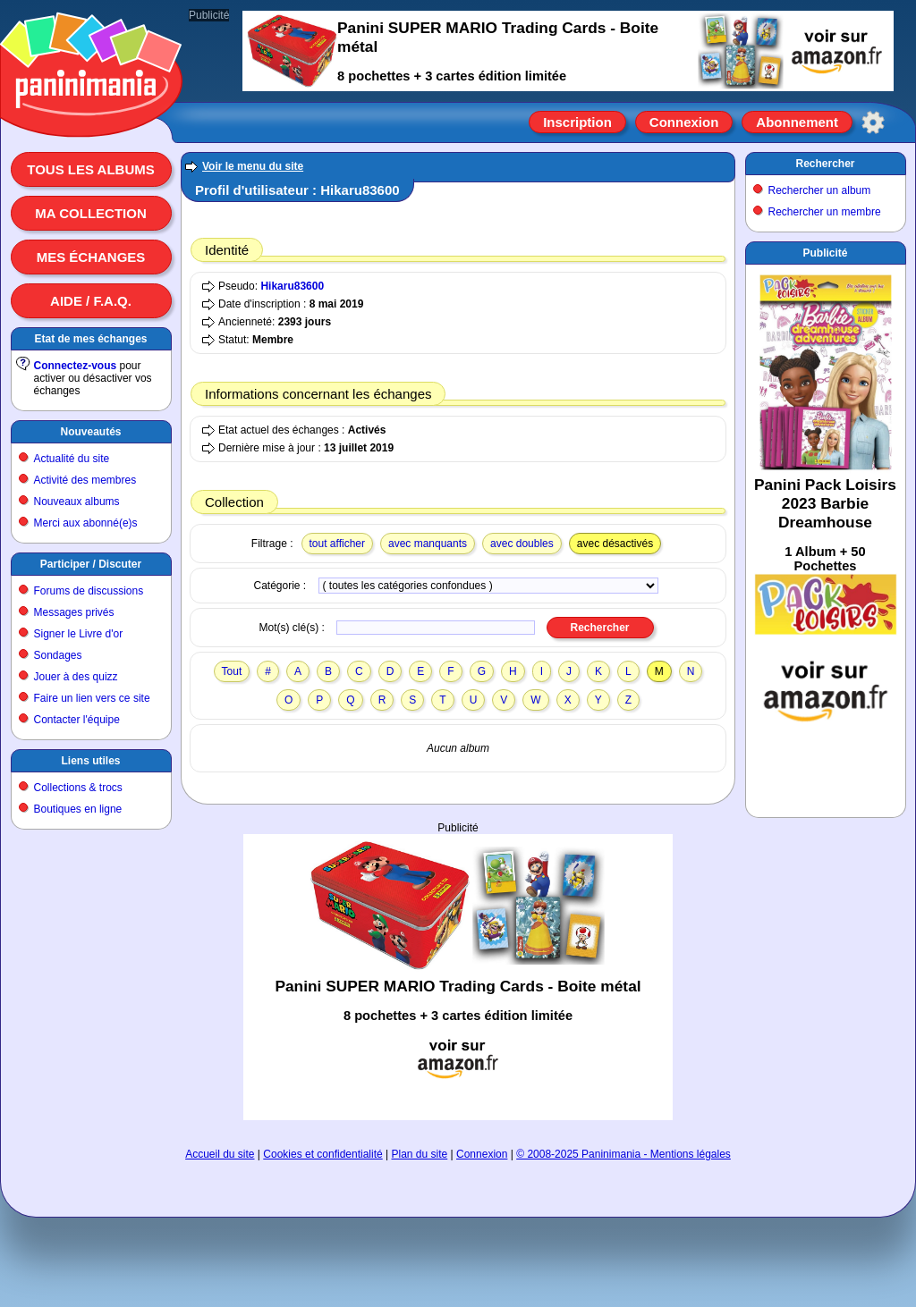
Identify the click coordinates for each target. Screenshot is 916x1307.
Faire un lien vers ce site (92, 698)
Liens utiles (90, 761)
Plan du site (420, 1154)
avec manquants (427, 543)
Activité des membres (85, 480)
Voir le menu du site (252, 166)
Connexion (684, 122)
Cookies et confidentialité (322, 1154)
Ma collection (90, 213)
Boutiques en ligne (78, 809)
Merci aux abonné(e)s (86, 523)
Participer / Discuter (90, 564)
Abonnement (797, 122)
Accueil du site (219, 1154)
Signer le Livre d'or (78, 634)
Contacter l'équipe (77, 719)
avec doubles (522, 543)
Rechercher (824, 163)
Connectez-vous (75, 365)
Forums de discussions (89, 591)
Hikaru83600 (292, 286)
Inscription (577, 122)
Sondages (58, 655)
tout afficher (337, 543)
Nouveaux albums (77, 501)
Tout (232, 671)
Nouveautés (90, 432)
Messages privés (74, 612)
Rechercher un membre (824, 212)
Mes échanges (91, 257)
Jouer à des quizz (76, 676)
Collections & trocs (78, 787)
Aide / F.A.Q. (90, 300)
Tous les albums (91, 169)
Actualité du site (72, 458)
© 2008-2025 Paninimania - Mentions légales (623, 1154)
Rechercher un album (819, 190)
